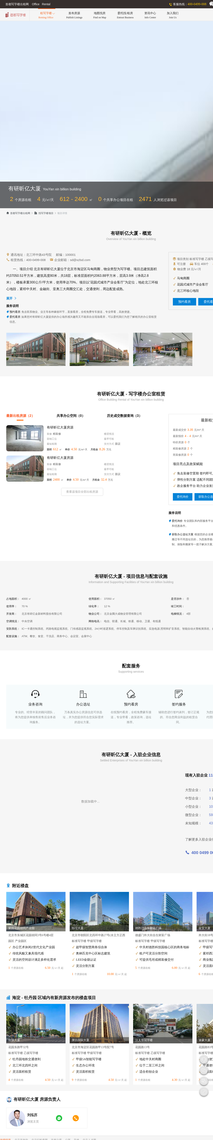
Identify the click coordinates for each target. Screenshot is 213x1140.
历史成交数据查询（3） (124, 415)
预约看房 (184, 301)
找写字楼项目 (43, 213)
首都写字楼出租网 (18, 213)
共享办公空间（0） (71, 415)
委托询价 (182, 496)
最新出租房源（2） (20, 415)
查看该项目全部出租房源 (82, 491)
